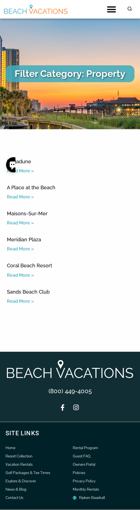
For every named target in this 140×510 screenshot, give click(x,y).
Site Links (22, 433)
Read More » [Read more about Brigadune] (20, 171)
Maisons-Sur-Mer (27, 213)
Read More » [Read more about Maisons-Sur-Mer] (20, 223)
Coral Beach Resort (29, 265)
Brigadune (19, 161)
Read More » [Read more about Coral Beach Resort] (20, 275)
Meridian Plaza (24, 239)
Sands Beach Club (28, 292)
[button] (111, 9)
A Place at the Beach (31, 187)
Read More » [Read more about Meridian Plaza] (20, 249)
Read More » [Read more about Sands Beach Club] (20, 301)
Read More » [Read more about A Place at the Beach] (20, 197)
